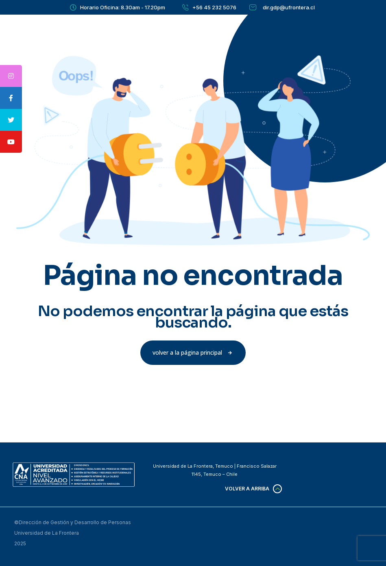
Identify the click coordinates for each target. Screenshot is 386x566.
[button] (193, 352)
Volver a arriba (247, 489)
